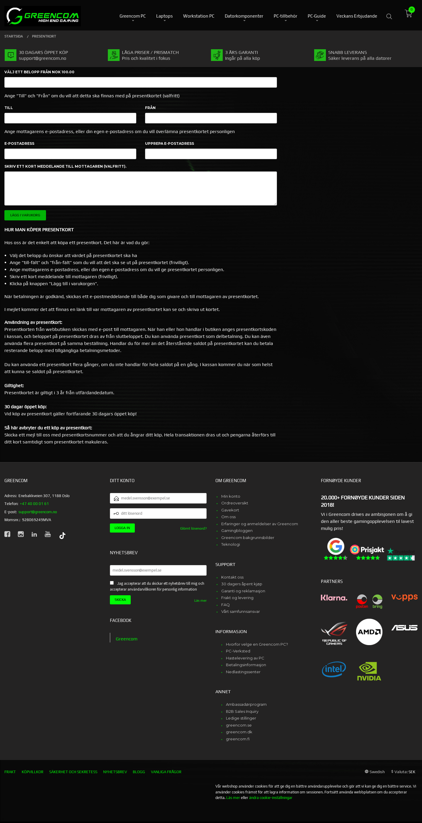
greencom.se (239, 725)
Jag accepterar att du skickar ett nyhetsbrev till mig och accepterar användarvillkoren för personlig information (157, 586)
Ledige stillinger (241, 718)
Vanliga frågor (166, 772)
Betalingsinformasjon (246, 664)
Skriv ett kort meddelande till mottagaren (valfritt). (65, 166)
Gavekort (230, 510)
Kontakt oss (232, 577)
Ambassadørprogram (246, 704)
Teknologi (230, 544)
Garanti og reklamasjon (243, 591)
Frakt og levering (237, 597)
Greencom (126, 639)
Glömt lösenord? (193, 528)
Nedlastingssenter (243, 671)
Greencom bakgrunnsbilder (247, 537)
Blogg (139, 772)
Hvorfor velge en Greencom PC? (257, 644)
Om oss (228, 516)
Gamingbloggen (237, 530)
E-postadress (19, 143)
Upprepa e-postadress (169, 143)
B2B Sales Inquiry (242, 711)
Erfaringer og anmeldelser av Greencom (259, 523)
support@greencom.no (37, 512)
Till (8, 108)
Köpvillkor (32, 772)
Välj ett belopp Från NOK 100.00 (39, 72)
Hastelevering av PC (245, 658)
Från (150, 108)
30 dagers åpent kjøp (241, 583)
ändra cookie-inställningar (270, 797)
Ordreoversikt (234, 503)
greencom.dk (239, 732)
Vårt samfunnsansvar (240, 611)
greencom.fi (238, 739)
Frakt (10, 772)
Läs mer (200, 600)
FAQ (225, 604)
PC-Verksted (238, 651)
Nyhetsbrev (115, 772)
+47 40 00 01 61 (34, 503)
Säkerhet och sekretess (73, 772)
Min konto (230, 496)
